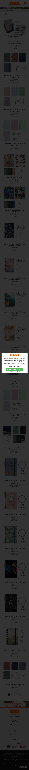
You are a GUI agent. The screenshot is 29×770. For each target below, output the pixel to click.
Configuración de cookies (14, 340)
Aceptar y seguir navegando (14, 338)
